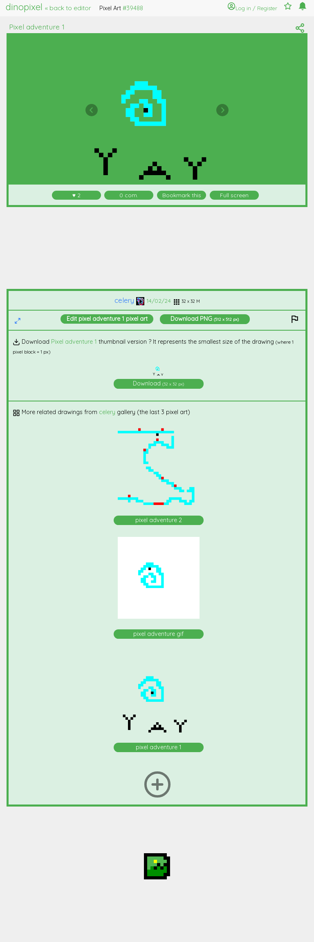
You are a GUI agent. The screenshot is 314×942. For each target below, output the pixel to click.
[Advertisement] (157, 248)
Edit (107, 318)
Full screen (234, 195)
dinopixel (48, 7)
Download (204, 318)
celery (129, 300)
